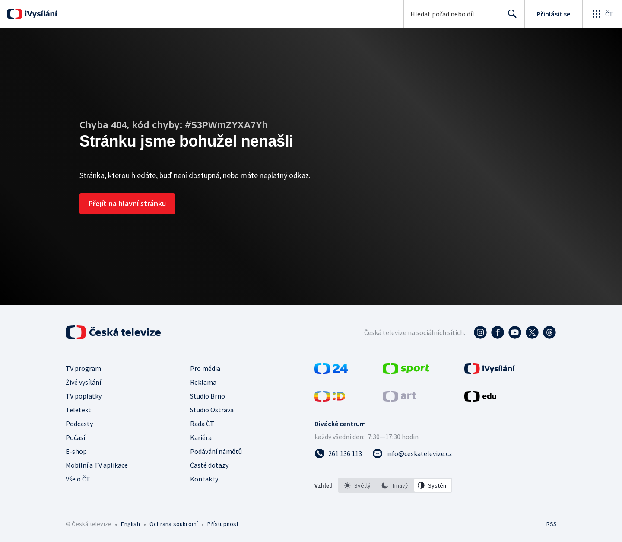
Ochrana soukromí (173, 524)
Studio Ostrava (212, 409)
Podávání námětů (216, 451)
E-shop (76, 451)
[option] (357, 485)
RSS (551, 524)
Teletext (78, 409)
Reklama (203, 382)
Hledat (510, 17)
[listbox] (395, 485)
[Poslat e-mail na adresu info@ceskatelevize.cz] (412, 453)
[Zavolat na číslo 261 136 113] (338, 453)
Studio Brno (207, 396)
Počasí (75, 437)
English (130, 524)
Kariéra (201, 437)
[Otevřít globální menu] (602, 14)
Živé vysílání (83, 382)
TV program (83, 368)
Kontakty (204, 479)
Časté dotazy (209, 465)
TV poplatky (84, 396)
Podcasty (79, 423)
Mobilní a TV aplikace (97, 465)
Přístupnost (222, 524)
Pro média (205, 368)
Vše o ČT (78, 479)
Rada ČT (202, 423)
